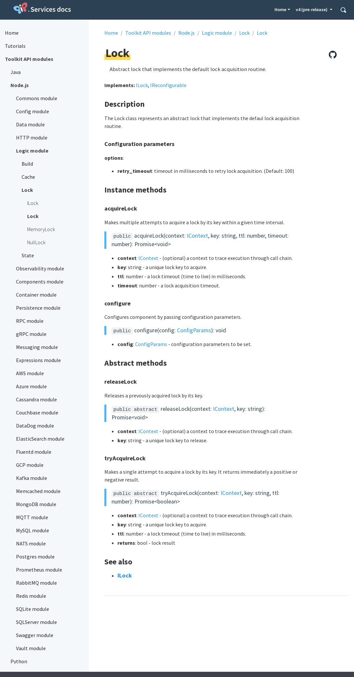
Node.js (186, 32)
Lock (244, 32)
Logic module (217, 32)
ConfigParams (194, 330)
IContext (197, 235)
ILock (142, 85)
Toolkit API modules (148, 32)
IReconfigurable (168, 85)
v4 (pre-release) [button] (312, 9)
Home (280, 9)
